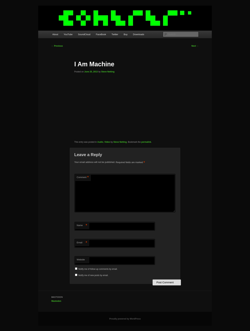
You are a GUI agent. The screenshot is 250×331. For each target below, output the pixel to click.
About (55, 34)
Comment (83, 177)
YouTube (68, 34)
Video (107, 142)
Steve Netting (108, 71)
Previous (57, 46)
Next (195, 46)
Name (82, 225)
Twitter (114, 34)
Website (81, 259)
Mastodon (56, 301)
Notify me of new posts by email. (93, 275)
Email (82, 242)
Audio (100, 142)
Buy (125, 34)
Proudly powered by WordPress (125, 319)
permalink (146, 142)
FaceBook (101, 34)
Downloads (138, 34)
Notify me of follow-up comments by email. (97, 269)
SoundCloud (84, 34)
